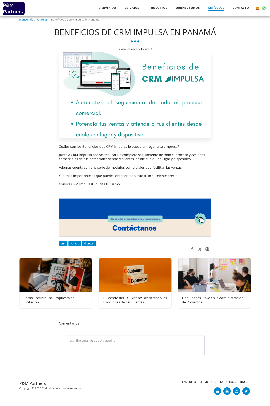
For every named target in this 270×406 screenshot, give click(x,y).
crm (63, 243)
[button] (133, 8)
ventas (74, 243)
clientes (89, 243)
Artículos (42, 19)
